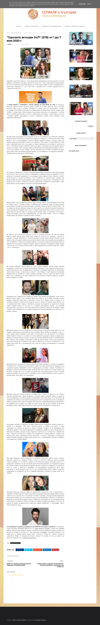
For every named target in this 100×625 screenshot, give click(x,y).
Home (8, 32)
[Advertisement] (35, 589)
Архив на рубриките (32, 26)
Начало (19, 26)
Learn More (82, 4)
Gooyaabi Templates (40, 620)
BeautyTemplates (21, 620)
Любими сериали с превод (74, 26)
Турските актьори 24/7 (16, 32)
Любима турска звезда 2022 (52, 26)
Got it (89, 4)
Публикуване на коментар (16, 575)
